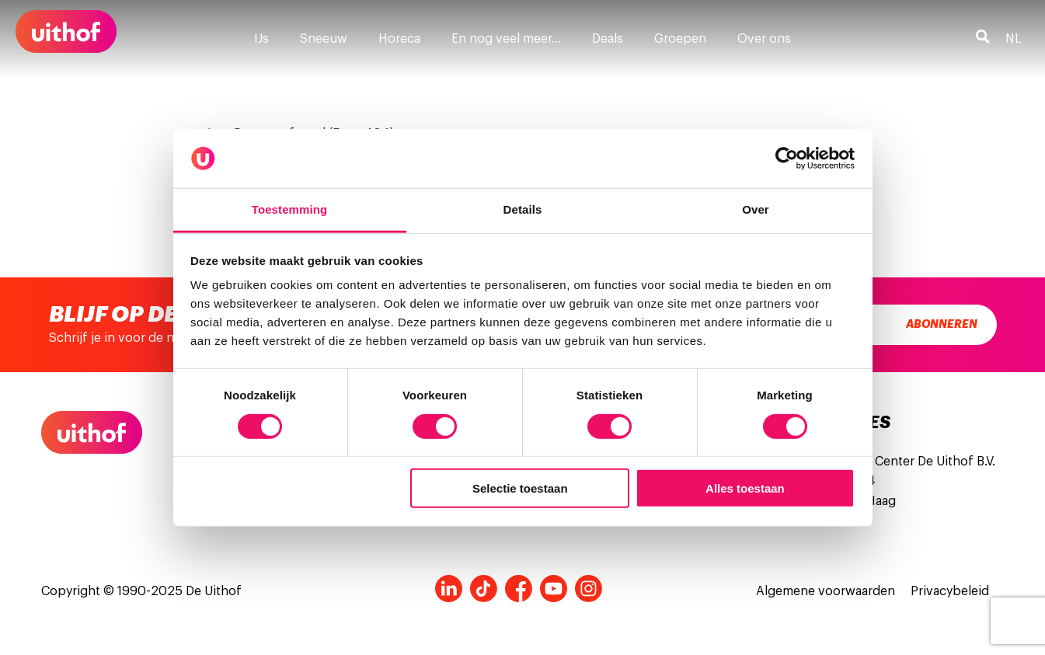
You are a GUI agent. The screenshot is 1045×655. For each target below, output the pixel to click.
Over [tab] (755, 209)
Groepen (680, 39)
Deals (607, 39)
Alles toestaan (745, 488)
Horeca (399, 39)
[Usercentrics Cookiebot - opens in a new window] (787, 158)
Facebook (518, 588)
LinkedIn (448, 588)
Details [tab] (522, 209)
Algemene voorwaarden (825, 591)
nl (1013, 39)
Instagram (588, 588)
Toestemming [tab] (290, 209)
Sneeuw (323, 39)
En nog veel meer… (506, 39)
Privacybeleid (950, 591)
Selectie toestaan (520, 488)
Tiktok (483, 588)
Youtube (553, 588)
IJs (261, 39)
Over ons (764, 39)
